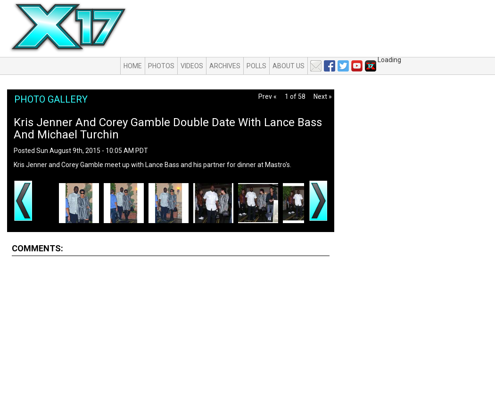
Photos (161, 66)
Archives (224, 66)
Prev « (267, 96)
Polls (256, 66)
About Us (288, 66)
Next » (323, 96)
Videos (192, 66)
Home (133, 66)
